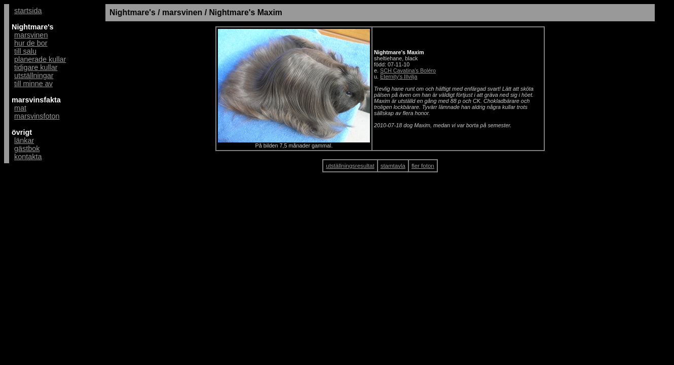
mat (20, 108)
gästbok (27, 148)
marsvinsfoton (37, 116)
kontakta (28, 157)
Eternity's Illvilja (398, 77)
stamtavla (393, 166)
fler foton (422, 166)
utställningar (34, 75)
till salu (25, 51)
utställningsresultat (350, 166)
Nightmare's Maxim (245, 12)
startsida (28, 11)
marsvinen (31, 35)
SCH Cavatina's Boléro (408, 70)
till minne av (33, 84)
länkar (24, 140)
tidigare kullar (36, 67)
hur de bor (31, 43)
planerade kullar (40, 59)
